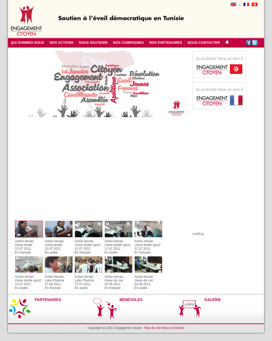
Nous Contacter (173, 328)
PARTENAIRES (48, 300)
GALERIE (212, 300)
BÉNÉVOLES (130, 300)
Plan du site (152, 328)
